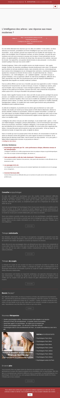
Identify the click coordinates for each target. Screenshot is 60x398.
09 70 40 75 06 (30, 2)
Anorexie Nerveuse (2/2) (11, 173)
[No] (58, 393)
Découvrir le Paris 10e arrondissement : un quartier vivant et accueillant (24, 321)
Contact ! (29, 308)
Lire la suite (30, 226)
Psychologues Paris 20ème (44, 357)
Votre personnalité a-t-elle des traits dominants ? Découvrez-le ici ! (25, 157)
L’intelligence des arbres (9, 141)
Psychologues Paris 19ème (44, 354)
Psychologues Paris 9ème (44, 344)
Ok (30, 394)
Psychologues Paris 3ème (44, 341)
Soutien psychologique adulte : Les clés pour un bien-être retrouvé (23, 325)
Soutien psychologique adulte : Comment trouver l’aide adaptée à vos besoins (26, 319)
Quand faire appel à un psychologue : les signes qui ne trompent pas (24, 323)
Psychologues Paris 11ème (44, 347)
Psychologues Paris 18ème (44, 351)
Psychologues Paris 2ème (44, 338)
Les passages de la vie (11, 165)
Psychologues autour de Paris (45, 360)
